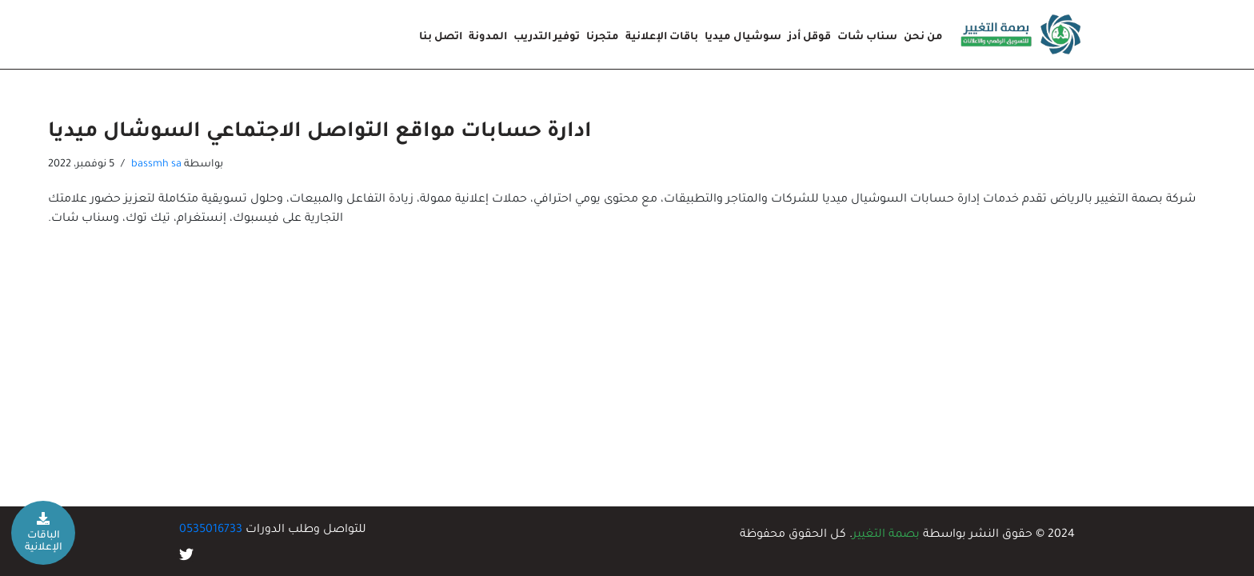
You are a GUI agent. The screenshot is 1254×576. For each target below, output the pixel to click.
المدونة (488, 37)
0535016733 (210, 530)
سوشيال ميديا (743, 37)
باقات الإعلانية (661, 37)
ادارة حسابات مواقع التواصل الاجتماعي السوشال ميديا (320, 133)
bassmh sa (156, 164)
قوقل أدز (809, 37)
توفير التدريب (546, 37)
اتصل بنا (440, 37)
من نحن (923, 37)
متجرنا (602, 37)
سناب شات (867, 37)
